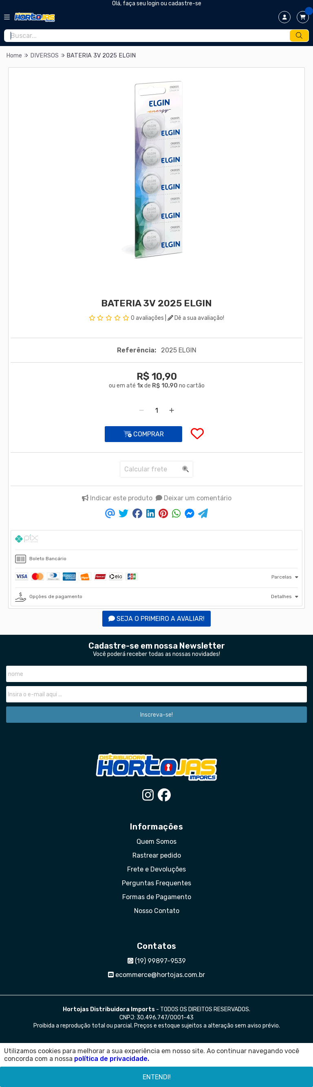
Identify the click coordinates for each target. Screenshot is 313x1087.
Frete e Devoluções (156, 869)
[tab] (156, 540)
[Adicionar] (171, 410)
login (154, 3)
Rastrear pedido (156, 855)
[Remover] (141, 410)
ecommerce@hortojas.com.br (156, 975)
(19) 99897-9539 (157, 961)
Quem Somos (156, 841)
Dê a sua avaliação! (196, 318)
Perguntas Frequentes (156, 883)
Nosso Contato (156, 911)
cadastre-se (184, 3)
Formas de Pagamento (156, 897)
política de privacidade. (111, 1059)
